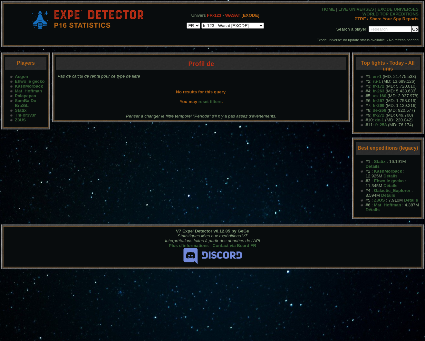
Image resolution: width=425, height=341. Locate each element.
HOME (328, 9)
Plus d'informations (189, 245)
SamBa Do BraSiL (25, 103)
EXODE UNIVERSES (398, 9)
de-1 (379, 120)
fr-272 (378, 115)
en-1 (377, 76)
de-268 (379, 110)
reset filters (210, 101)
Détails (372, 166)
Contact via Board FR (234, 245)
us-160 (379, 95)
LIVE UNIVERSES (356, 9)
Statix (20, 110)
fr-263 (378, 91)
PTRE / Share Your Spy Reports (386, 18)
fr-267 (378, 100)
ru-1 (377, 81)
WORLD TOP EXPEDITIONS (390, 14)
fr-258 (381, 124)
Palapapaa (25, 95)
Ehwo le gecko (30, 81)
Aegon (21, 76)
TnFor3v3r (25, 115)
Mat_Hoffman (28, 91)
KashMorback (29, 86)
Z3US (20, 120)
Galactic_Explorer (392, 190)
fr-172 (378, 86)
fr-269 (378, 105)
